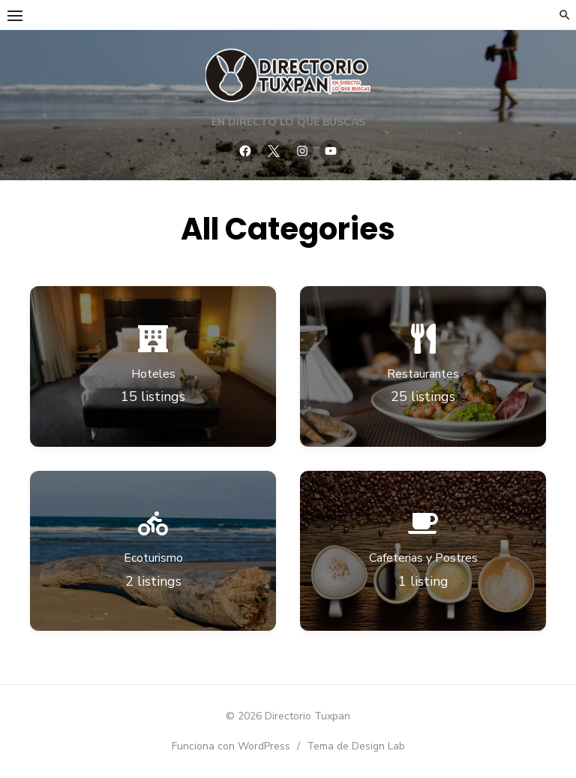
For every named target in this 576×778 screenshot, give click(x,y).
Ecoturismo (153, 558)
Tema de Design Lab (356, 746)
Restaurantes (423, 374)
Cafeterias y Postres (423, 558)
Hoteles (153, 374)
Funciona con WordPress (231, 746)
